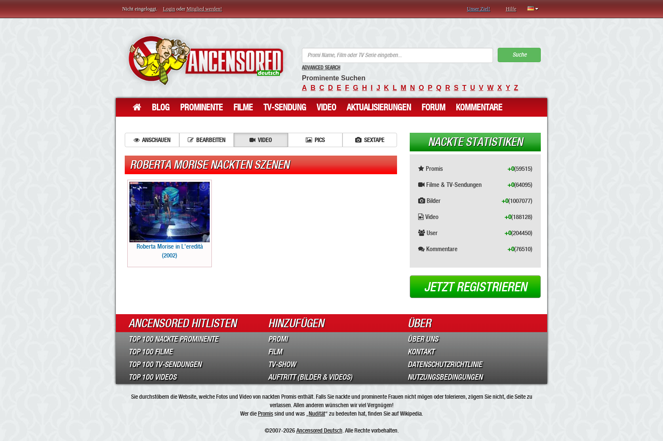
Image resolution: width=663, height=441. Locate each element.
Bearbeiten (206, 140)
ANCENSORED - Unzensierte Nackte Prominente (205, 60)
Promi (278, 339)
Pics (315, 140)
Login (169, 9)
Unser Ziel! (478, 9)
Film (275, 351)
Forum (433, 107)
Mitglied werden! (204, 9)
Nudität (317, 413)
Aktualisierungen (379, 107)
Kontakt (421, 351)
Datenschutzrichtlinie (445, 364)
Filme (243, 107)
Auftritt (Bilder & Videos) (310, 377)
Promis (265, 413)
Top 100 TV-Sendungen (165, 364)
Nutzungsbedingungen (445, 377)
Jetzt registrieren (475, 287)
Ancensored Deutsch (319, 430)
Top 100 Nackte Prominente (173, 339)
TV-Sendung (284, 107)
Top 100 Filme (151, 351)
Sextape (369, 140)
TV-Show (282, 364)
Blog (161, 107)
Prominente (201, 107)
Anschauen (152, 140)
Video (326, 107)
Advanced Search (321, 68)
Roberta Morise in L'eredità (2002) (169, 220)
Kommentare (479, 107)
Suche (519, 54)
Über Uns (423, 339)
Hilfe (511, 9)
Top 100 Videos (152, 377)
